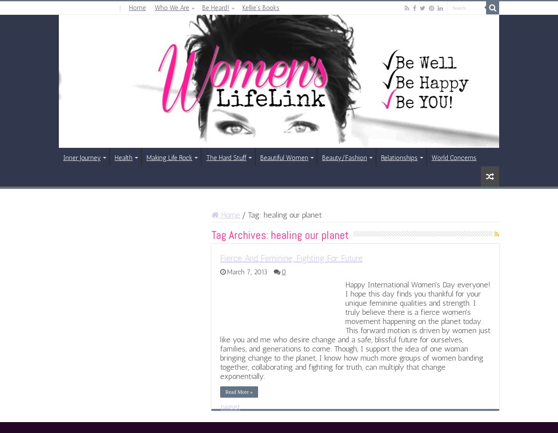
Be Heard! (215, 8)
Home (137, 8)
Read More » (239, 392)
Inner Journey (82, 158)
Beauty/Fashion (344, 158)
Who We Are (172, 8)
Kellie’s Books (260, 8)
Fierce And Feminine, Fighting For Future (291, 258)
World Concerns (454, 158)
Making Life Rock (169, 158)
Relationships (399, 158)
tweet (230, 407)
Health (124, 158)
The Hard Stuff (226, 158)
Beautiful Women (284, 158)
